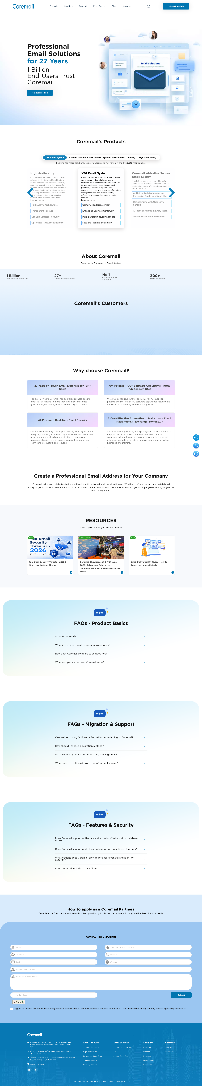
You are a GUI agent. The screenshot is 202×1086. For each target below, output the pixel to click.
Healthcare (148, 1056)
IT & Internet (148, 1047)
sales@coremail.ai (176, 1009)
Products (53, 6)
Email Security (121, 1043)
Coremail (170, 1043)
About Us (127, 6)
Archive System (90, 1060)
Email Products (91, 1043)
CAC (115, 1052)
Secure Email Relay (121, 1056)
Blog (114, 6)
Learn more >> (37, 200)
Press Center (99, 6)
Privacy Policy (122, 1081)
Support (83, 6)
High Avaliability (90, 1052)
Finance (146, 1052)
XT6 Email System (91, 1047)
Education (147, 1065)
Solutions (68, 6)
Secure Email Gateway (122, 1047)
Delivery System (90, 1065)
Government (148, 1060)
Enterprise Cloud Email (93, 1056)
